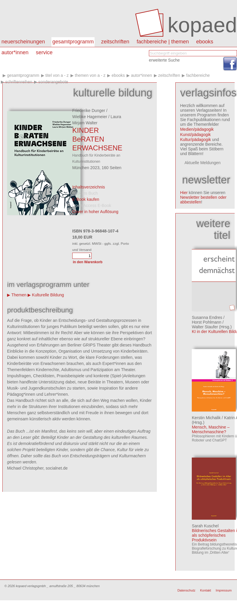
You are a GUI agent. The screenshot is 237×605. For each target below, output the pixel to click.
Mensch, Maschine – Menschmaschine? (210, 429)
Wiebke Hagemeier (89, 116)
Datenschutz (186, 590)
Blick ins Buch (85, 193)
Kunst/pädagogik (195, 134)
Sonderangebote (53, 81)
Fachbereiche (198, 75)
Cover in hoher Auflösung (95, 211)
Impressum (224, 590)
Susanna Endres (207, 317)
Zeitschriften (115, 42)
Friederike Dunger (88, 110)
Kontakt (205, 590)
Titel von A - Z (56, 75)
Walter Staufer (205, 326)
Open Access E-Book (91, 205)
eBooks (204, 42)
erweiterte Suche (164, 60)
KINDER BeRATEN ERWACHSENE (97, 139)
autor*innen (14, 52)
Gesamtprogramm (73, 42)
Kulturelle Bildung (48, 295)
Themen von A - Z (90, 75)
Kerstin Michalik (206, 417)
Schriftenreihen (18, 81)
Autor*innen (141, 75)
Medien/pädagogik (197, 129)
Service (44, 52)
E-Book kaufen (85, 199)
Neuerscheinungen (23, 42)
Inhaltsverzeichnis (88, 187)
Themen (18, 295)
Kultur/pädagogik (195, 139)
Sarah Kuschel (205, 526)
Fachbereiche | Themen (163, 42)
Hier (184, 192)
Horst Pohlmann (206, 322)
